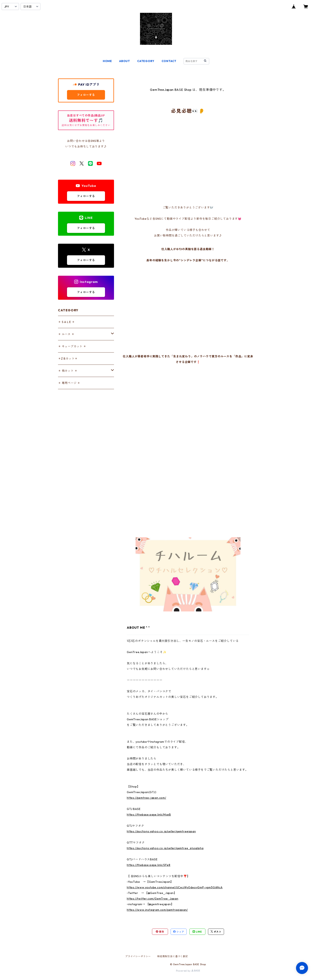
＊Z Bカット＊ (67, 358)
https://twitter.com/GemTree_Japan (152, 898)
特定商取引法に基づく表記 (172, 956)
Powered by (188, 970)
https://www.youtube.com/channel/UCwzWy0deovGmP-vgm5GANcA (175, 887)
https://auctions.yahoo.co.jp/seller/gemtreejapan (161, 831)
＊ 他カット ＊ (67, 371)
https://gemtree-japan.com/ (146, 798)
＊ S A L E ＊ (66, 322)
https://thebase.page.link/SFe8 (148, 865)
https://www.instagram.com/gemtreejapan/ (157, 910)
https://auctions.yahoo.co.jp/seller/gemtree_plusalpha (165, 848)
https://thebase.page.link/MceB (149, 814)
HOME (107, 61)
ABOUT (124, 61)
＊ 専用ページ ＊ (69, 383)
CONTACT (169, 61)
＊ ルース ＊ (66, 334)
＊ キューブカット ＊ (72, 346)
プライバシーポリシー (138, 956)
